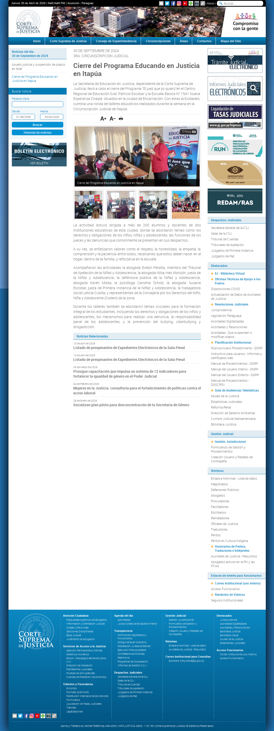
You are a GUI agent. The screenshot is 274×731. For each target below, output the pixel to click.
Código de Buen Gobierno (132, 642)
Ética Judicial (73, 635)
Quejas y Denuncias (77, 627)
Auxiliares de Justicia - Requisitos (234, 556)
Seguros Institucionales (227, 600)
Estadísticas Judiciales (226, 402)
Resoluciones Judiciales (231, 304)
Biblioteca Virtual (229, 635)
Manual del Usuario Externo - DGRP (235, 375)
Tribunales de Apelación (227, 245)
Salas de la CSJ (221, 233)
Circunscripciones (158, 41)
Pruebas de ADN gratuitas (80, 673)
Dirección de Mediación (79, 665)
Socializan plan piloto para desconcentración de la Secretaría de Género (131, 404)
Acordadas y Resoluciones (229, 327)
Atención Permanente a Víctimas (84, 650)
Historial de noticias (37, 132)
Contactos (204, 41)
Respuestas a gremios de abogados (86, 620)
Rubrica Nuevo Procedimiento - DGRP (236, 348)
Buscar (37, 125)
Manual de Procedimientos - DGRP (234, 363)
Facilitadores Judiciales (79, 669)
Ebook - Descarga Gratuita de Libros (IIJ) (86, 660)
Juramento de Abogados (80, 639)
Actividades (124, 620)
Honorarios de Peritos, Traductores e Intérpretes (232, 548)
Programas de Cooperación (133, 661)
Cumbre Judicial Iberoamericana (233, 418)
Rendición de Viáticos (230, 594)
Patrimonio (124, 657)
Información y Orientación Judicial (85, 623)
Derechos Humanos (77, 654)
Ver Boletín (39, 163)
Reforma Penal (221, 407)
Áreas (184, 41)
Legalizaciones (74, 711)
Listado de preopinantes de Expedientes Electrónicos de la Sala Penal (129, 347)
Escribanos (218, 512)
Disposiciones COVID (225, 289)
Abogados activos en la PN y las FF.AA (233, 564)
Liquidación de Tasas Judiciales (84, 704)
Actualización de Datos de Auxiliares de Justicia (236, 296)
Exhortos (71, 688)
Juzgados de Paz (222, 256)
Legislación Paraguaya (226, 315)
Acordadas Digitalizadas (227, 321)
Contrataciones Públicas (131, 654)
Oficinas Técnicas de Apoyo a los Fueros (237, 281)
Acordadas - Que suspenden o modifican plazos (231, 334)
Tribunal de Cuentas (224, 239)
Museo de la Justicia (225, 396)
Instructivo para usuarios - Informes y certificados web (236, 356)
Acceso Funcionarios (225, 589)
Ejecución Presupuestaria (132, 650)
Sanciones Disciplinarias (79, 631)
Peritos (215, 535)
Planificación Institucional (233, 342)
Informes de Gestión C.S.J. (132, 665)
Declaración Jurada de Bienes (134, 646)
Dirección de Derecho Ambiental (233, 413)
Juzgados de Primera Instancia (232, 250)
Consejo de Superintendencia (116, 41)
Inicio (210, 3)
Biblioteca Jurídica (223, 424)
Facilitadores (219, 507)
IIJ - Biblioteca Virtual (230, 273)
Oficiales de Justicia (224, 524)
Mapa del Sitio (231, 41)
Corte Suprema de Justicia (68, 41)
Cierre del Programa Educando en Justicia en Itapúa (35, 78)
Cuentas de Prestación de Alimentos (86, 677)
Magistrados (219, 484)
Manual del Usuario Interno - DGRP (234, 369)
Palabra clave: (21, 98)
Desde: (16, 111)
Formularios (73, 700)
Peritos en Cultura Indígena (229, 541)
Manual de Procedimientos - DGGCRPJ (230, 382)
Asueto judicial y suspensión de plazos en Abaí (38, 66)
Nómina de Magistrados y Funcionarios (132, 636)
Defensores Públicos (225, 490)
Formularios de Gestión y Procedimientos (228, 449)
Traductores (219, 529)
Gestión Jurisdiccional (230, 441)
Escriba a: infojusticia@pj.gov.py (186, 660)
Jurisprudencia (221, 310)
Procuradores (220, 501)
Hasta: (44, 111)
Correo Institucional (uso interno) (238, 583)
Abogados (218, 495)
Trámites (71, 707)
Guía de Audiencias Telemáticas (237, 390)
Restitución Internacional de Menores (87, 696)
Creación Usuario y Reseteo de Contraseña (232, 459)
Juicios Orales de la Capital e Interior (137, 623)
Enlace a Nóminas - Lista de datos (234, 478)
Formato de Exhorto (77, 692)
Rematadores (220, 518)
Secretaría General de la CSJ (230, 228)
